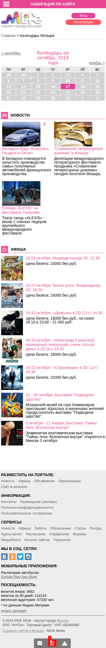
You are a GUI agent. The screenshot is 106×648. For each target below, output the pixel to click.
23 (53, 92)
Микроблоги (11, 540)
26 (97, 92)
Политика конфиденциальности (27, 507)
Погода (95, 528)
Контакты (8, 502)
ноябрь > (97, 63)
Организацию (70, 481)
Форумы (79, 534)
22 (38, 92)
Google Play (10, 577)
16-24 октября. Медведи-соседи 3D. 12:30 (63, 258)
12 (97, 81)
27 (9, 98)
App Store (29, 577)
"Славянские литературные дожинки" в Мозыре (78, 150)
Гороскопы (62, 540)
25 (83, 92)
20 (9, 92)
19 (97, 86)
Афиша (25, 528)
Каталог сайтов (37, 540)
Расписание (36, 534)
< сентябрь (11, 53)
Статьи (80, 528)
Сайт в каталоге (14, 487)
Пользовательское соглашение (26, 513)
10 (68, 81)
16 (53, 86)
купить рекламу (14, 611)
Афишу (25, 481)
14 (23, 86)
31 (68, 98)
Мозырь (63, 621)
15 (38, 86)
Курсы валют (11, 534)
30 (23, 75)
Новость (8, 481)
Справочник (59, 534)
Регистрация (83, 22)
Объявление (44, 481)
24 (68, 92)
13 (9, 86)
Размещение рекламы (38, 502)
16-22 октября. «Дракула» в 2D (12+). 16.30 (64, 313)
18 (83, 86)
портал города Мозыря (21, 24)
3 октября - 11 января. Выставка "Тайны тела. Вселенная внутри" (61, 425)
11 (83, 81)
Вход (83, 16)
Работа (40, 528)
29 (9, 75)
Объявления (60, 528)
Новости (8, 528)
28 (23, 98)
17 (68, 86)
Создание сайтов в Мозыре (23, 631)
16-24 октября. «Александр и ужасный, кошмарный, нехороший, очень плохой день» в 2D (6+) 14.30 (60, 344)
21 (23, 92)
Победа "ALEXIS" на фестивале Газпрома (21, 210)
